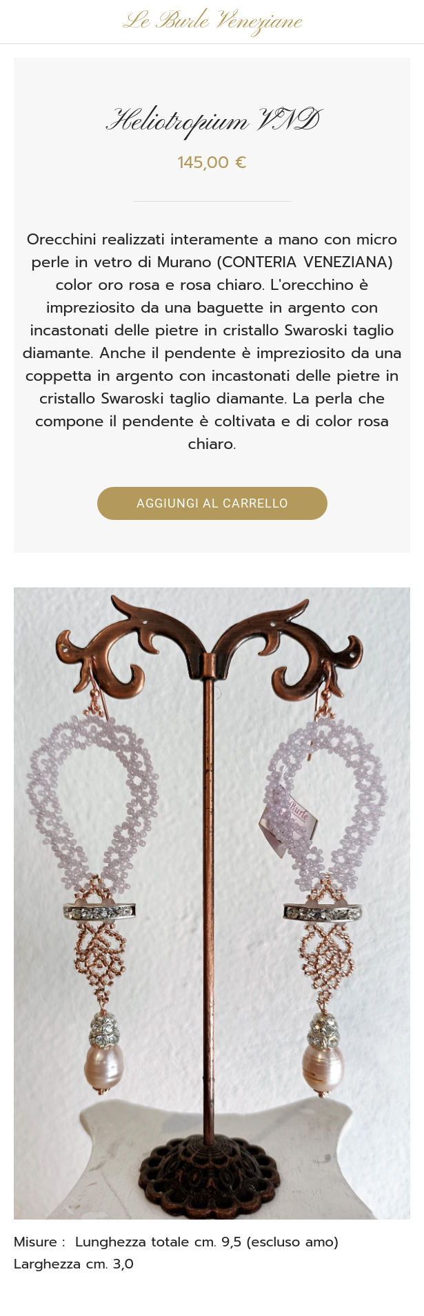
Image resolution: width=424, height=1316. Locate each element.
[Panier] (401, 22)
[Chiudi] (22, 22)
